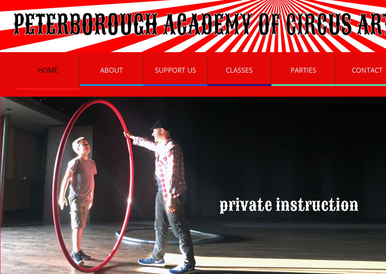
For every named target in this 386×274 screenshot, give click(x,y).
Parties (303, 70)
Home (48, 70)
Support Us (175, 70)
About (111, 70)
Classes (239, 70)
